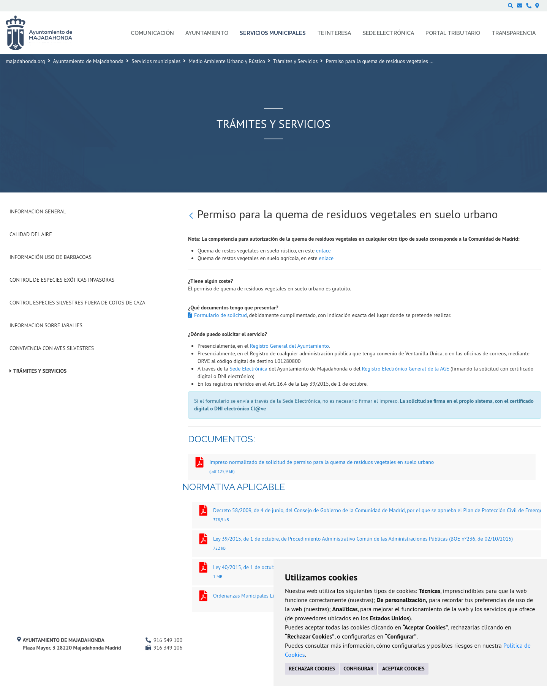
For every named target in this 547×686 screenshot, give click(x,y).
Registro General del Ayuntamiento (289, 345)
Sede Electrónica (248, 368)
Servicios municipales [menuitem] (273, 33)
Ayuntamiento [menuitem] (206, 33)
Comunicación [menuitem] (152, 33)
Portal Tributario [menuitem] (452, 33)
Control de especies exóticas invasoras (61, 279)
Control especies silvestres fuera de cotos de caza (77, 302)
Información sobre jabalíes (45, 325)
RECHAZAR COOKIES (312, 668)
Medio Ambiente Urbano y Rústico (226, 61)
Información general (37, 211)
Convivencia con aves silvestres (51, 348)
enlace (323, 250)
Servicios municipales (155, 61)
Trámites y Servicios (295, 61)
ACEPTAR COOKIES (403, 668)
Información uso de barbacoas (50, 257)
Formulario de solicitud (220, 315)
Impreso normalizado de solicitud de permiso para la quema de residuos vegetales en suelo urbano (362, 467)
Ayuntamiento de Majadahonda (88, 61)
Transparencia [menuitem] (514, 33)
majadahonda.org (25, 61)
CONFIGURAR (358, 668)
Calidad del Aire (30, 234)
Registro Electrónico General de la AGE (405, 368)
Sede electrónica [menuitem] (388, 33)
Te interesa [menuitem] (334, 33)
